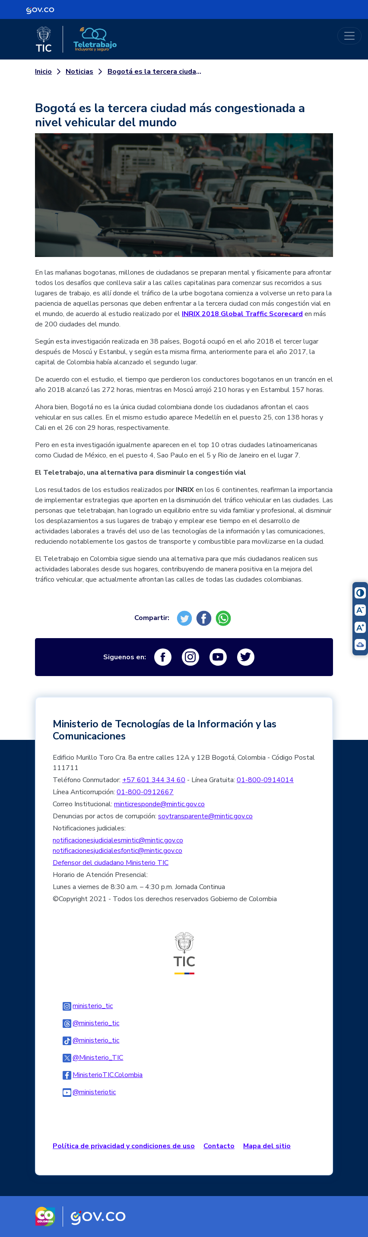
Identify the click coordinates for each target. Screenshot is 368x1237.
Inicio (43, 71)
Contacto (219, 1146)
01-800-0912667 (145, 792)
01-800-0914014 (265, 780)
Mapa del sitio (267, 1146)
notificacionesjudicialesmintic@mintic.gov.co (118, 840)
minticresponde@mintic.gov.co (159, 804)
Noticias (79, 71)
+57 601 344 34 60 (153, 780)
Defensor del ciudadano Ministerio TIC (110, 862)
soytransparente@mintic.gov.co (205, 816)
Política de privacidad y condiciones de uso (124, 1146)
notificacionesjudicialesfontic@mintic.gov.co (117, 850)
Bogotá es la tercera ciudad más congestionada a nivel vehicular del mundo (155, 71)
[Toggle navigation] (349, 35)
